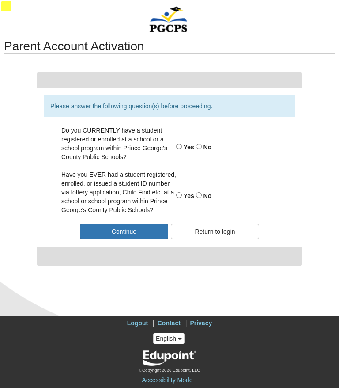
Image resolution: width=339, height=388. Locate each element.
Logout (137, 323)
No (204, 147)
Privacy (201, 323)
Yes (185, 147)
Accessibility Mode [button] (167, 380)
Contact (169, 323)
